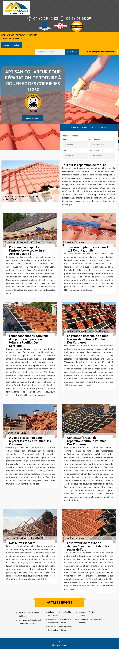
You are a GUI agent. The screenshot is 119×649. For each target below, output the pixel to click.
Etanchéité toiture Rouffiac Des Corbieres (90, 621)
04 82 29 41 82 (45, 18)
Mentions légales (59, 645)
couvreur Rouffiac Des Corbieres (86, 614)
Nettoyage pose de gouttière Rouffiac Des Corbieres (59, 621)
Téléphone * (94, 151)
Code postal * (94, 140)
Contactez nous (32, 118)
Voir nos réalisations (11, 45)
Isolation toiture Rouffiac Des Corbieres (30, 614)
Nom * (65, 140)
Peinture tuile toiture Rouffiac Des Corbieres (59, 614)
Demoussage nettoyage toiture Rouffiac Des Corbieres (60, 628)
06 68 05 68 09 (78, 18)
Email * (65, 151)
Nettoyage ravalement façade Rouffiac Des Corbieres (30, 622)
